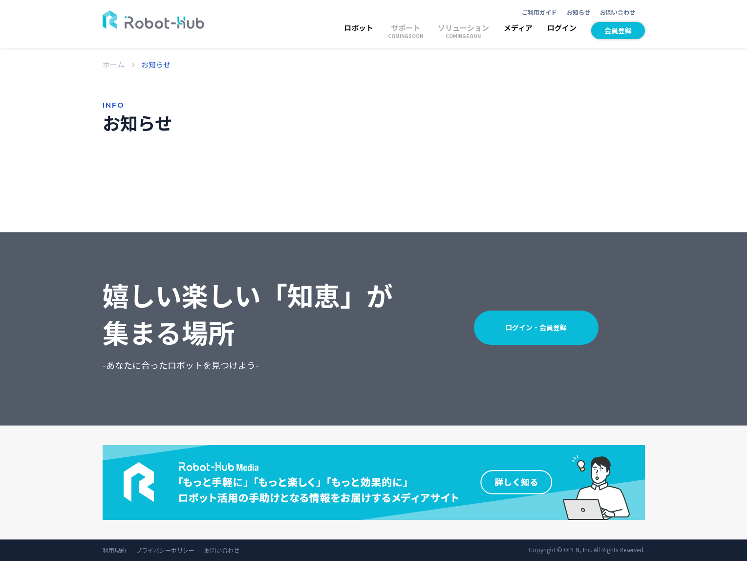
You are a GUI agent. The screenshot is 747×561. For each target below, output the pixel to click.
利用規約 (114, 550)
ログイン (561, 27)
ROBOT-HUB (153, 19)
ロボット (358, 27)
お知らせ (578, 12)
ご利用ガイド (539, 12)
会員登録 (618, 30)
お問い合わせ (617, 12)
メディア (518, 27)
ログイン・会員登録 (536, 327)
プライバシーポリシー (165, 550)
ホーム (114, 64)
